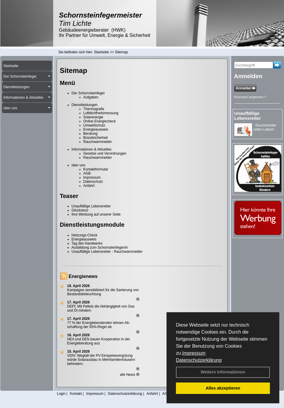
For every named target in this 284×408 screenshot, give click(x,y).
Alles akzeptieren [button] (223, 388)
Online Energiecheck (99, 121)
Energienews (83, 276)
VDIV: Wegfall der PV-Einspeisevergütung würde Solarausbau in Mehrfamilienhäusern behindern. (101, 360)
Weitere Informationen (223, 372)
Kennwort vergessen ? (250, 97)
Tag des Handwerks (87, 243)
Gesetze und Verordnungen (105, 153)
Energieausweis (95, 129)
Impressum (193, 353)
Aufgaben (90, 97)
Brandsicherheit (95, 138)
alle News (129, 375)
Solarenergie (93, 117)
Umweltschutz (94, 125)
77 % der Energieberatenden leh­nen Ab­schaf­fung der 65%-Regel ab (98, 325)
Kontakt (76, 394)
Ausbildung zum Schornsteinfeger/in (100, 247)
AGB (87, 173)
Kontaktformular (95, 169)
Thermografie (93, 109)
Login (61, 394)
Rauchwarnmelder (97, 142)
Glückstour (80, 210)
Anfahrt (89, 186)
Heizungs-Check (85, 235)
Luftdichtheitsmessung (100, 113)
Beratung (90, 134)
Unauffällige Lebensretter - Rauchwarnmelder (107, 252)
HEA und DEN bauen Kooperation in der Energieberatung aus (98, 341)
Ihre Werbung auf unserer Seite (96, 214)
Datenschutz (93, 182)
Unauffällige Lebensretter (91, 206)
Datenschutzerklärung (199, 360)
